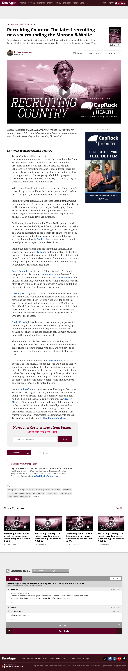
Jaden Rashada (20, 271)
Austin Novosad (61, 277)
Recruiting (41, 3)
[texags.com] (9, 3)
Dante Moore (48, 274)
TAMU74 (14, 589)
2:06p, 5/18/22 (116, 611)
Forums (23, 3)
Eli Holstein (42, 251)
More (82, 3)
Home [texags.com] (23, 659)
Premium (58, 3)
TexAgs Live (12, 490)
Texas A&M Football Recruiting (22, 24)
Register (111, 3)
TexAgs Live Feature (26, 490)
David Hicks (18, 322)
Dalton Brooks (57, 360)
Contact (51, 659)
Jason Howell (11, 544)
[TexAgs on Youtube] (119, 659)
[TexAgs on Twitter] (105, 659)
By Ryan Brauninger (23, 52)
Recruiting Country (43, 490)
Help (45, 659)
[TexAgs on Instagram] (115, 659)
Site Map (72, 659)
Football (31, 3)
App (87, 659)
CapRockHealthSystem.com (45, 476)
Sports (50, 3)
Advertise (38, 659)
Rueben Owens (45, 239)
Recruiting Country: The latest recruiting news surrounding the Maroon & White (17, 537)
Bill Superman (17, 611)
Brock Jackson (26, 389)
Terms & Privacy (61, 659)
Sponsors (67, 3)
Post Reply (14, 579)
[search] (87, 3)
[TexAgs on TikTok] (124, 659)
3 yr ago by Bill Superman (34, 585)
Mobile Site (80, 659)
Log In (105, 3)
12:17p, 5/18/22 (115, 607)
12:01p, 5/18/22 (115, 589)
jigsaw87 (14, 607)
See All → (120, 508)
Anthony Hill (19, 293)
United (75, 3)
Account (30, 659)
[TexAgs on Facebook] (110, 659)
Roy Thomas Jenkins (54, 418)
